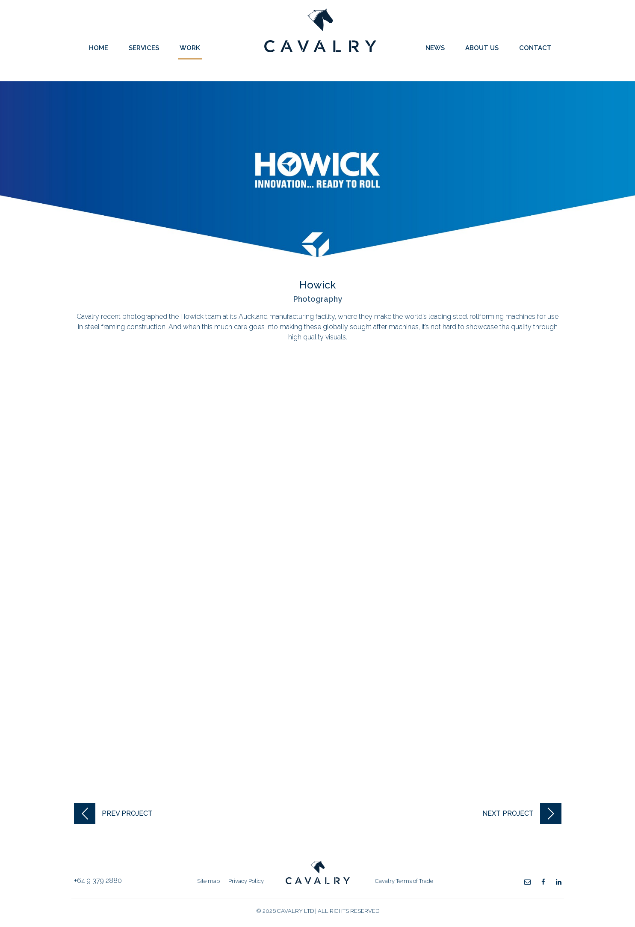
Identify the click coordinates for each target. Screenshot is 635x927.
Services (144, 48)
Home (98, 48)
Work (190, 48)
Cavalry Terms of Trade (404, 881)
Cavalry (320, 50)
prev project (127, 813)
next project (508, 813)
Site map (208, 881)
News (435, 48)
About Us (482, 48)
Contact (535, 48)
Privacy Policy (246, 881)
